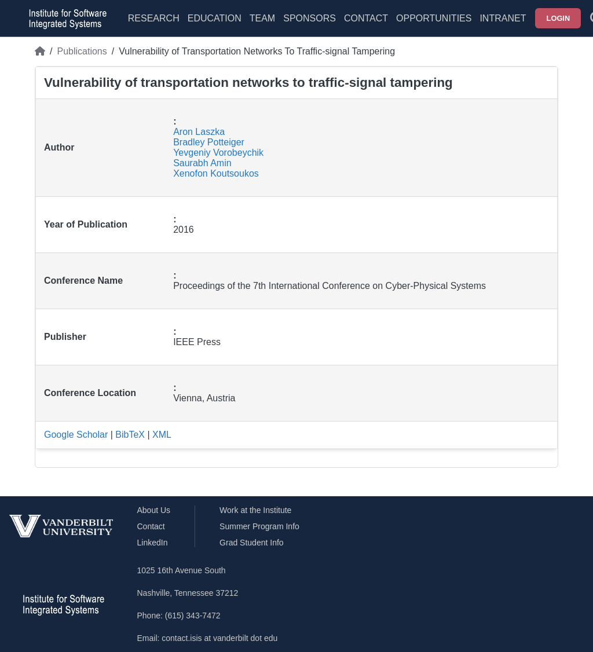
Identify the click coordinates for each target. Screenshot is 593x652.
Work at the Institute (255, 510)
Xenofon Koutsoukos (216, 173)
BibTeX (130, 434)
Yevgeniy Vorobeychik (218, 152)
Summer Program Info (259, 526)
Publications (82, 51)
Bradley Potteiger (208, 142)
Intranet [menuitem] (502, 18)
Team (262, 18)
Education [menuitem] (214, 18)
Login (558, 18)
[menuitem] (262, 25)
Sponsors (309, 18)
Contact (366, 18)
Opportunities (433, 18)
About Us (154, 510)
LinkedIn (152, 542)
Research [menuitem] (154, 18)
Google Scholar (76, 434)
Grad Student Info (251, 542)
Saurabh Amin (202, 163)
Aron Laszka (199, 132)
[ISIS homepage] (64, 18)
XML (161, 434)
